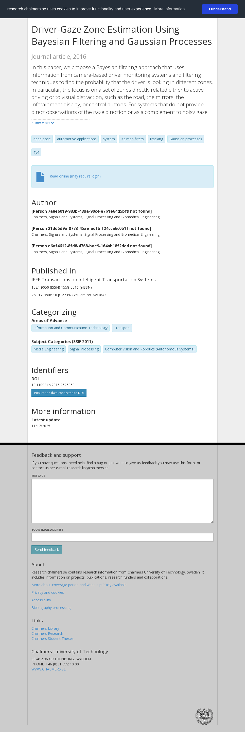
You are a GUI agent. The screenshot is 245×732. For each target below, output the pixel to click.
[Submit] (46, 549)
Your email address (47, 529)
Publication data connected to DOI (59, 393)
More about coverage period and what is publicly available (79, 584)
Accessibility (41, 600)
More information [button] (169, 9)
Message (38, 476)
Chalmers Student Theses (52, 638)
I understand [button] (220, 9)
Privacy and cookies (47, 592)
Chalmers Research (47, 633)
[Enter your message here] (122, 501)
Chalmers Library (45, 628)
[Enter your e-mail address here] (122, 537)
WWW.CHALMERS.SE (48, 669)
